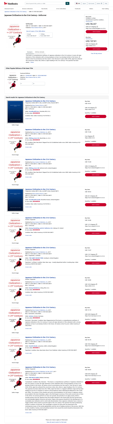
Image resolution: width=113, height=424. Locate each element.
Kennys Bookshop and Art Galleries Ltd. (41, 228)
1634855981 (28, 75)
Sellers (91, 8)
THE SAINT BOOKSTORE (36, 258)
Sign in (84, 3)
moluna (31, 316)
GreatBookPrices (34, 111)
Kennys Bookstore (34, 288)
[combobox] (45, 3)
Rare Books (44, 8)
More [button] (32, 62)
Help (106, 3)
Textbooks (78, 8)
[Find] (67, 3)
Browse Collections (27, 8)
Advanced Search (9, 8)
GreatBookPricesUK (34, 199)
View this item (89, 21)
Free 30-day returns (96, 53)
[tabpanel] (54, 58)
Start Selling (105, 8)
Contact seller (28, 118)
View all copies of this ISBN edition (35, 31)
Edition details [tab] (39, 52)
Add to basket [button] (96, 31)
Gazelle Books (33, 346)
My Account (91, 3)
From (32, 34)
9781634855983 (42, 75)
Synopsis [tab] (30, 52)
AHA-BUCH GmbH (34, 377)
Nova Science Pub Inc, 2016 (33, 77)
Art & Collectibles (61, 8)
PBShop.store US (34, 138)
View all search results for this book (56, 422)
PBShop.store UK (34, 168)
